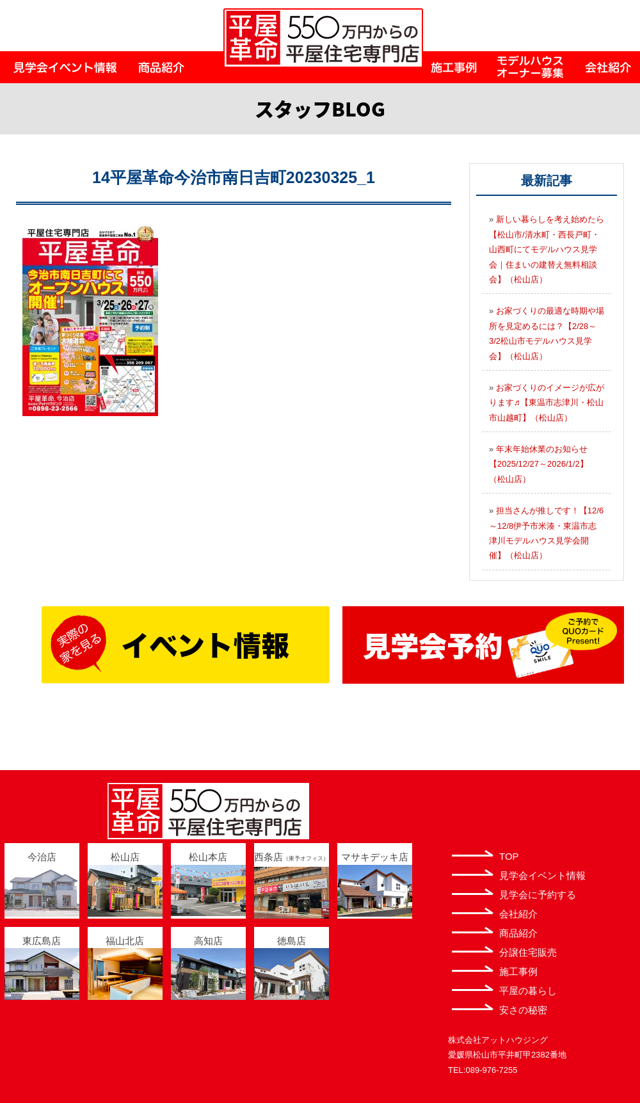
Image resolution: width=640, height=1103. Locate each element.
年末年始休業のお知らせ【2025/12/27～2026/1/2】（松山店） (538, 464)
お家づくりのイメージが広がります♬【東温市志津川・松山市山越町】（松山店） (546, 403)
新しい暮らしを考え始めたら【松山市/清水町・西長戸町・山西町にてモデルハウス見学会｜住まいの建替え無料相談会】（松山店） (546, 249)
